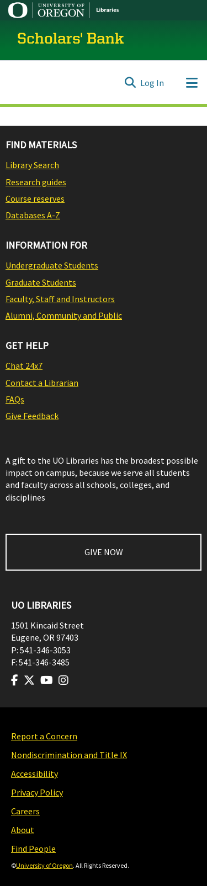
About (22, 829)
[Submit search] (130, 82)
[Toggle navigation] (191, 82)
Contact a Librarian (42, 382)
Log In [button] (152, 82)
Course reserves (35, 198)
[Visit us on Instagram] (63, 680)
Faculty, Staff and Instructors (60, 298)
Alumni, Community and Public (64, 315)
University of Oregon (44, 865)
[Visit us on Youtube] (46, 680)
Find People (33, 848)
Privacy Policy (37, 792)
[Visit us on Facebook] (14, 680)
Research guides (36, 181)
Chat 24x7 (24, 365)
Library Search (32, 164)
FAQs (15, 399)
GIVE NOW (103, 551)
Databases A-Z (33, 215)
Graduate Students (41, 282)
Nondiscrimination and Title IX (69, 754)
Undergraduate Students (52, 265)
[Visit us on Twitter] (29, 680)
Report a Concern (44, 736)
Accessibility (34, 773)
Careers (25, 811)
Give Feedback (32, 415)
